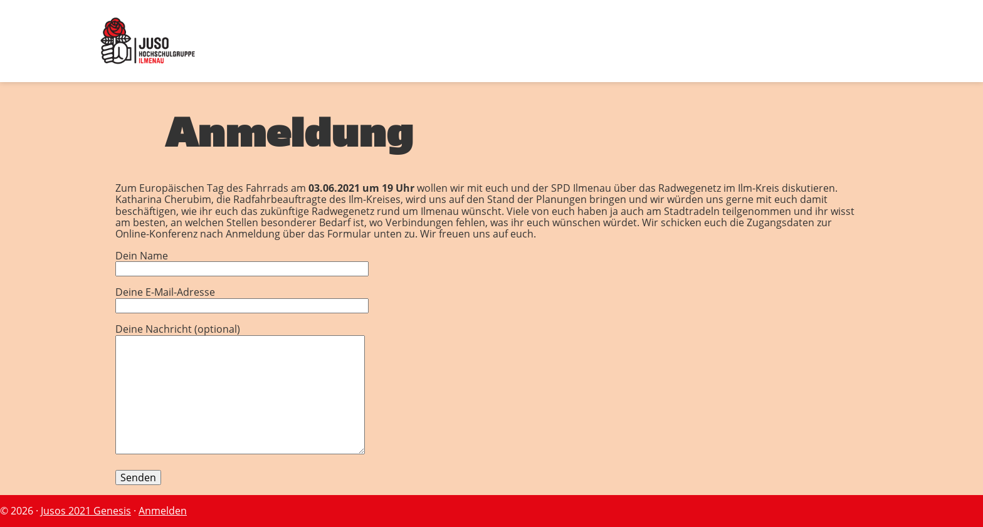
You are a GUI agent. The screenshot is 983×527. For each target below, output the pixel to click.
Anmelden (163, 511)
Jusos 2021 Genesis (86, 511)
